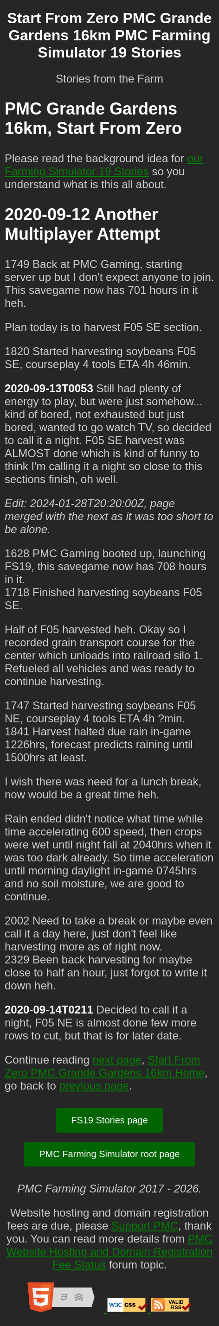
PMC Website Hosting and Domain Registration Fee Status (109, 1251)
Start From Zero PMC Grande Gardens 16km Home (105, 1066)
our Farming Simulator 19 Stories (104, 165)
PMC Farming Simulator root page (109, 1154)
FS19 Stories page (109, 1120)
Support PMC (144, 1225)
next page (116, 1059)
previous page (94, 1085)
